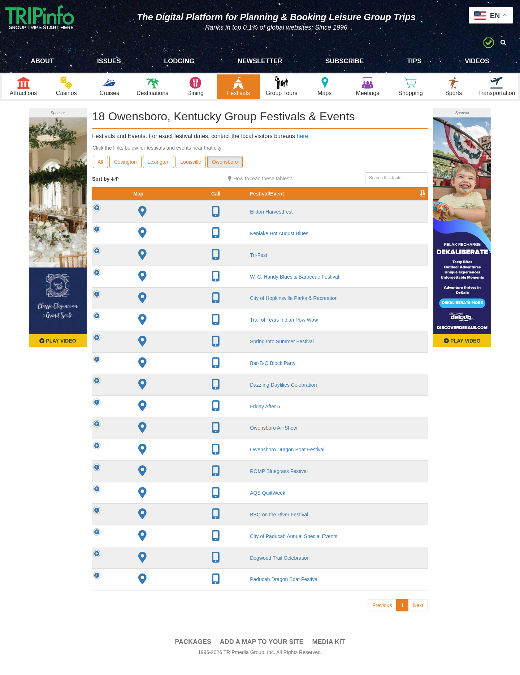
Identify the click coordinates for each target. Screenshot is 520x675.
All (100, 166)
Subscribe (345, 61)
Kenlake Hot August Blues (164, 245)
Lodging (179, 61)
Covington (125, 166)
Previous (382, 617)
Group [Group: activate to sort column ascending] (409, 205)
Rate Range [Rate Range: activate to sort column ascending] (280, 201)
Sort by (105, 183)
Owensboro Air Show (158, 440)
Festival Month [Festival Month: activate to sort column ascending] (317, 201)
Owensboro (225, 166)
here (302, 141)
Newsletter (260, 61)
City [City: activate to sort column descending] (208, 205)
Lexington (159, 166)
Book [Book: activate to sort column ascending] (381, 205)
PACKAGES (193, 653)
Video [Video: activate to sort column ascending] (354, 205)
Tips (414, 61)
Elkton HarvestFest (156, 224)
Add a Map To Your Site (262, 653)
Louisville (190, 166)
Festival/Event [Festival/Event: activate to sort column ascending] (152, 205)
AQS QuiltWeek (152, 505)
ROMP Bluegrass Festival (164, 483)
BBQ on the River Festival (164, 526)
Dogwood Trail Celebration (165, 570)
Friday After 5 (150, 418)
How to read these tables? (260, 183)
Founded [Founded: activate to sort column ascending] (247, 205)
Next (418, 617)
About (42, 61)
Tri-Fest (143, 267)
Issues (109, 61)
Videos (477, 61)
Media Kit (328, 653)
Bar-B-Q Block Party (158, 375)
